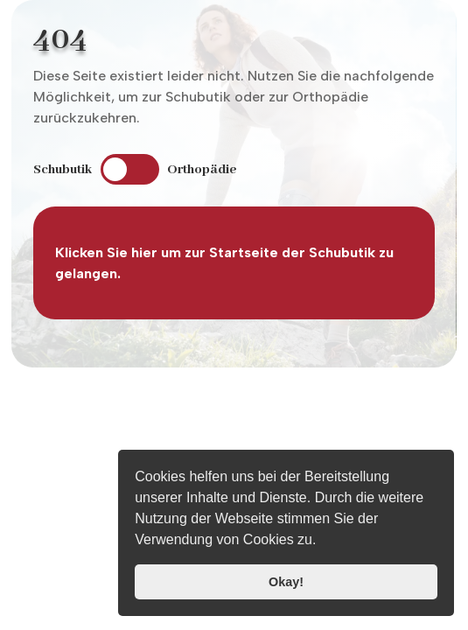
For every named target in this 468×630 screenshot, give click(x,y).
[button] (322, 541)
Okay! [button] (286, 582)
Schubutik (62, 170)
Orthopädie (202, 170)
